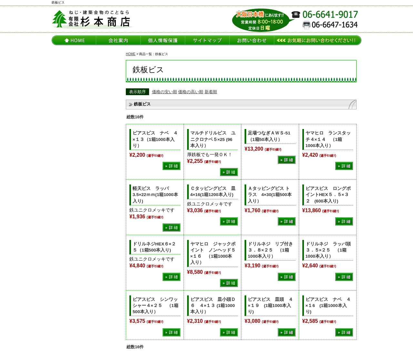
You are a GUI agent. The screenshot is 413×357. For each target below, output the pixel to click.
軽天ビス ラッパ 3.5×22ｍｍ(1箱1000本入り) (155, 194)
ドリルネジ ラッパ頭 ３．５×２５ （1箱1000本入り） (330, 250)
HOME (131, 54)
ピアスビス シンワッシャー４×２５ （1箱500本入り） (155, 305)
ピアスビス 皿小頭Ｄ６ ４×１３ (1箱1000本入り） (213, 305)
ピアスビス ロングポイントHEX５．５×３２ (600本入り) (328, 194)
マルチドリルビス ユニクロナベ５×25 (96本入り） (213, 139)
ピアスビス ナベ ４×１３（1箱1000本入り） (155, 139)
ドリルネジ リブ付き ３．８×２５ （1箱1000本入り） (272, 250)
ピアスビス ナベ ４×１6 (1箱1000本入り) (328, 305)
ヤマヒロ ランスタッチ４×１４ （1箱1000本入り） (328, 139)
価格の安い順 (164, 91)
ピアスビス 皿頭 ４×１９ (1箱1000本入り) (270, 305)
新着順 (211, 91)
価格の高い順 (190, 91)
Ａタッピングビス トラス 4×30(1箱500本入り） (270, 194)
